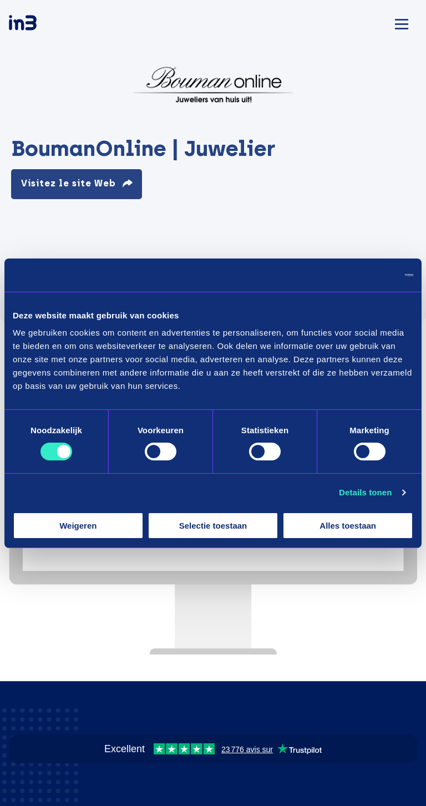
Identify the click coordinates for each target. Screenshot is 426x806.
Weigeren (78, 525)
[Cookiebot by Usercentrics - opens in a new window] (364, 274)
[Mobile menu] (401, 22)
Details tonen (365, 492)
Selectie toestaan (213, 525)
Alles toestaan (348, 525)
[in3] (42, 24)
